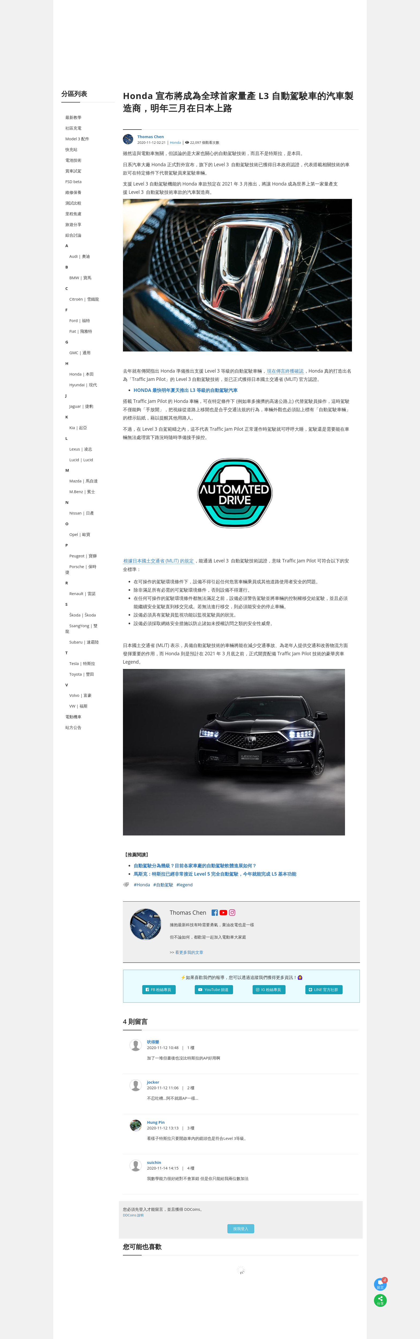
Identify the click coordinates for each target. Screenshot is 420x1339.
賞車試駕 (73, 170)
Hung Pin (156, 1122)
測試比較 (73, 203)
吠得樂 (153, 1042)
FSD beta (73, 181)
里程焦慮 (73, 213)
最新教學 (73, 117)
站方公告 (73, 727)
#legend (185, 885)
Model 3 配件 (77, 138)
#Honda (142, 885)
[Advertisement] (210, 50)
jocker (153, 1082)
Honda (175, 142)
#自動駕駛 (163, 885)
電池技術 (73, 160)
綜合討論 (73, 235)
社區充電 (73, 128)
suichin (154, 1162)
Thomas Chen (150, 136)
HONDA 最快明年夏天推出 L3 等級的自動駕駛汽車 (186, 390)
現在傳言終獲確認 (285, 371)
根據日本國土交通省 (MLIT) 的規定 (158, 560)
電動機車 (73, 716)
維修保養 (73, 192)
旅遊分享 (73, 224)
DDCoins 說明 (133, 1215)
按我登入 (240, 1228)
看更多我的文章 (189, 952)
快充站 (71, 149)
